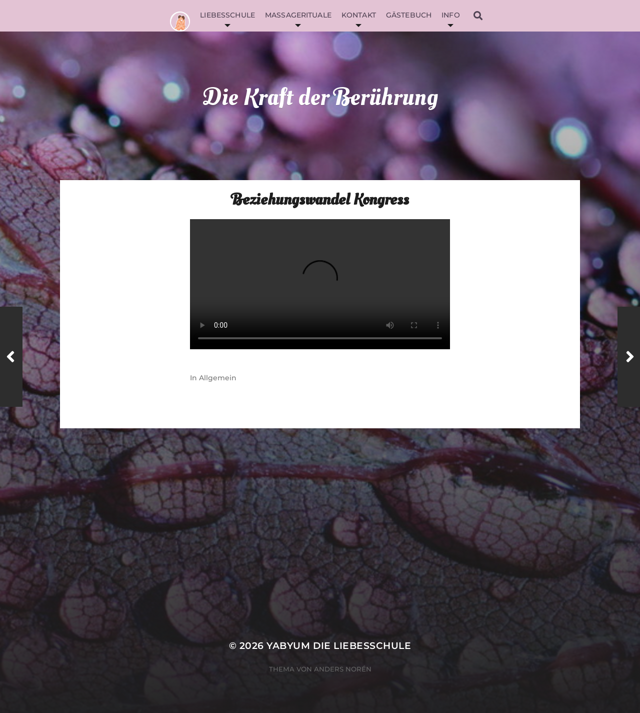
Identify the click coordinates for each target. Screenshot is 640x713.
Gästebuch (409, 15)
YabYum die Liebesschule (338, 645)
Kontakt (359, 15)
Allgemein (217, 377)
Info (451, 15)
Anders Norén (343, 669)
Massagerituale (298, 15)
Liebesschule (227, 15)
